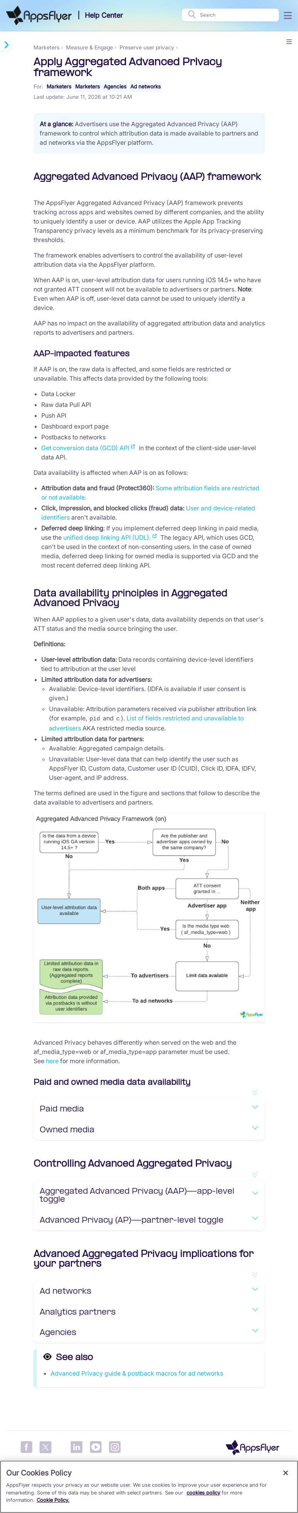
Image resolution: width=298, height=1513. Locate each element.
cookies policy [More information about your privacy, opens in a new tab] (203, 1492)
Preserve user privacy (147, 47)
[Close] (285, 1472)
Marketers (46, 47)
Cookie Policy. (53, 1500)
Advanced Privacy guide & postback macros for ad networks (137, 1372)
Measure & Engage (89, 47)
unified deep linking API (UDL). (107, 538)
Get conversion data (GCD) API (85, 448)
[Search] (237, 15)
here (52, 1060)
